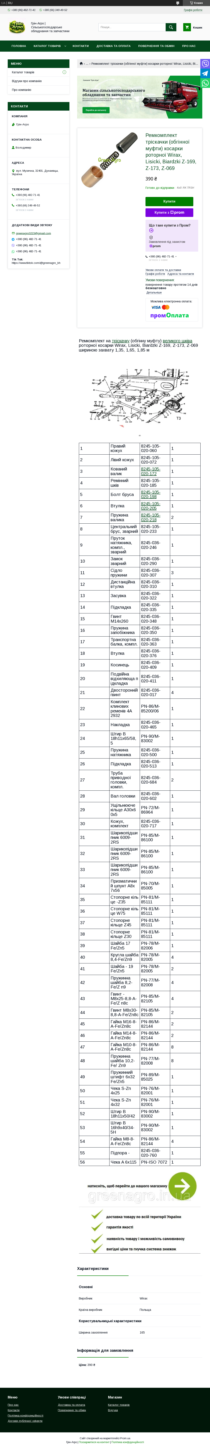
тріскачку (120, 340)
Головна (19, 46)
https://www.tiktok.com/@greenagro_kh (36, 262)
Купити (170, 201)
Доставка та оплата (113, 46)
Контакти (81, 46)
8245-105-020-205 (150, 506)
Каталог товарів (47, 46)
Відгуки (113, 1410)
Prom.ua (125, 1438)
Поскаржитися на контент (94, 1442)
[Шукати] (171, 27)
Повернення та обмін (156, 46)
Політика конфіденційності (25, 1415)
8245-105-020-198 (150, 494)
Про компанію (21, 90)
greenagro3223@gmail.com (33, 233)
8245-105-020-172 (150, 471)
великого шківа (177, 340)
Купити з (169, 213)
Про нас (189, 46)
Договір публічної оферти (25, 1420)
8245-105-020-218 (150, 517)
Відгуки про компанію (27, 81)
